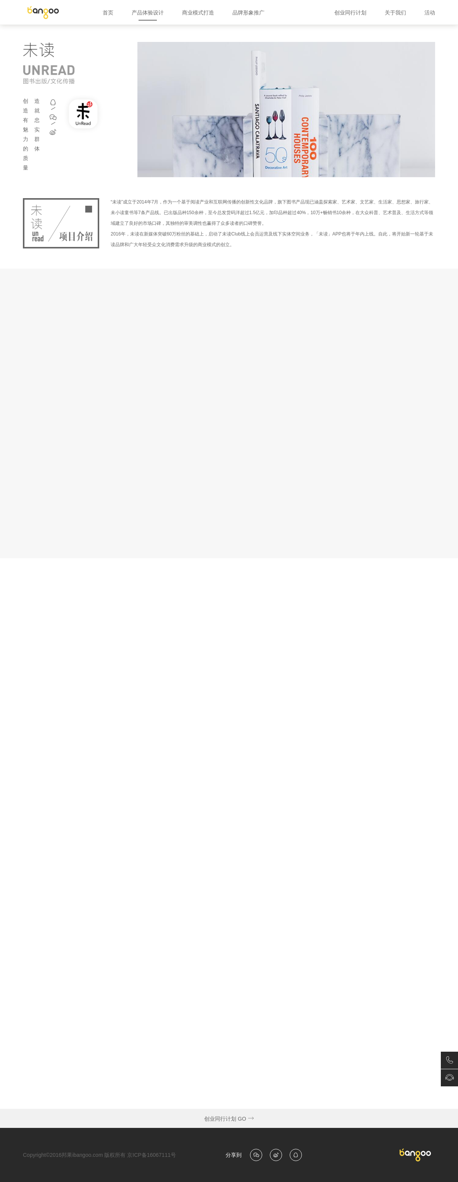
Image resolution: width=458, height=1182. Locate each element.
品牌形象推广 (248, 13)
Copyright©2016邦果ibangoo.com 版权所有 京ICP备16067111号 (99, 1155)
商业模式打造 (198, 13)
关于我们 (395, 13)
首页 (108, 13)
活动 (429, 13)
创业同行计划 (350, 13)
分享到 (234, 1155)
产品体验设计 (148, 13)
